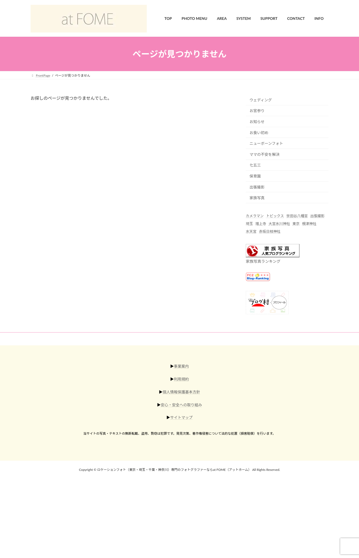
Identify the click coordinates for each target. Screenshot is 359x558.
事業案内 (181, 366)
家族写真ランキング (263, 261)
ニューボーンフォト (266, 143)
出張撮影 (257, 187)
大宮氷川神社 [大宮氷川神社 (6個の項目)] (279, 224)
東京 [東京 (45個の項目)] (296, 224)
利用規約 (181, 379)
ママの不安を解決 (265, 154)
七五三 (255, 165)
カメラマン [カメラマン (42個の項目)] (255, 216)
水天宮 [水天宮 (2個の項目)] (251, 232)
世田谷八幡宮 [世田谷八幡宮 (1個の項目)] (297, 216)
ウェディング (261, 100)
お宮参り (257, 111)
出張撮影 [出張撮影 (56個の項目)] (317, 216)
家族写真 (257, 198)
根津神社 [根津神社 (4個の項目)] (309, 224)
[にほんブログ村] (267, 312)
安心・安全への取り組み (181, 404)
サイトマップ (181, 417)
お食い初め (259, 132)
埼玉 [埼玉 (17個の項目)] (249, 224)
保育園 (255, 176)
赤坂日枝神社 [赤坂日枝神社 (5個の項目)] (269, 232)
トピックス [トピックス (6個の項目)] (275, 216)
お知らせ (257, 121)
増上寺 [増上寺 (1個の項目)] (260, 224)
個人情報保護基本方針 (181, 392)
